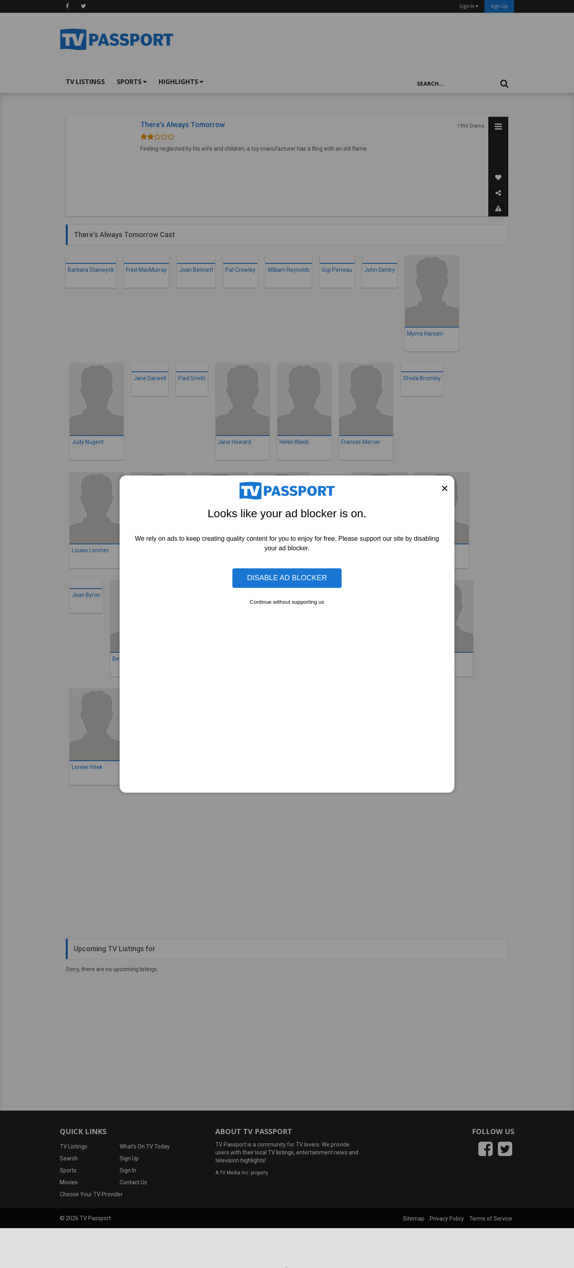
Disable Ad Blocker (287, 578)
